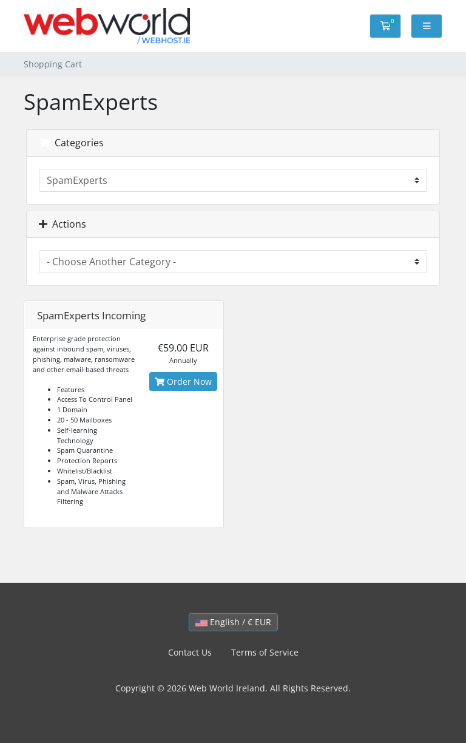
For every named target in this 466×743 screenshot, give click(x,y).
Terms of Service (265, 652)
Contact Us (190, 652)
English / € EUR (233, 622)
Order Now (183, 381)
